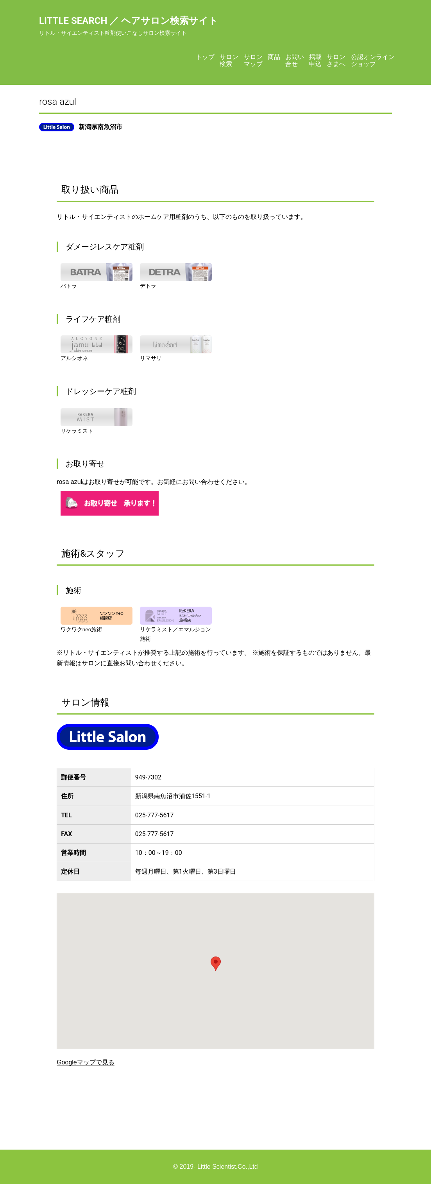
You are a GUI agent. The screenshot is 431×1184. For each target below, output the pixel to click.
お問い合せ (294, 60)
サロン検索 (229, 60)
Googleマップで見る (85, 1062)
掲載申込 (315, 60)
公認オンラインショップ (373, 60)
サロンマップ (253, 60)
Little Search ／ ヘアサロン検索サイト (128, 20)
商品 (274, 57)
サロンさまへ (336, 60)
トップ (205, 57)
